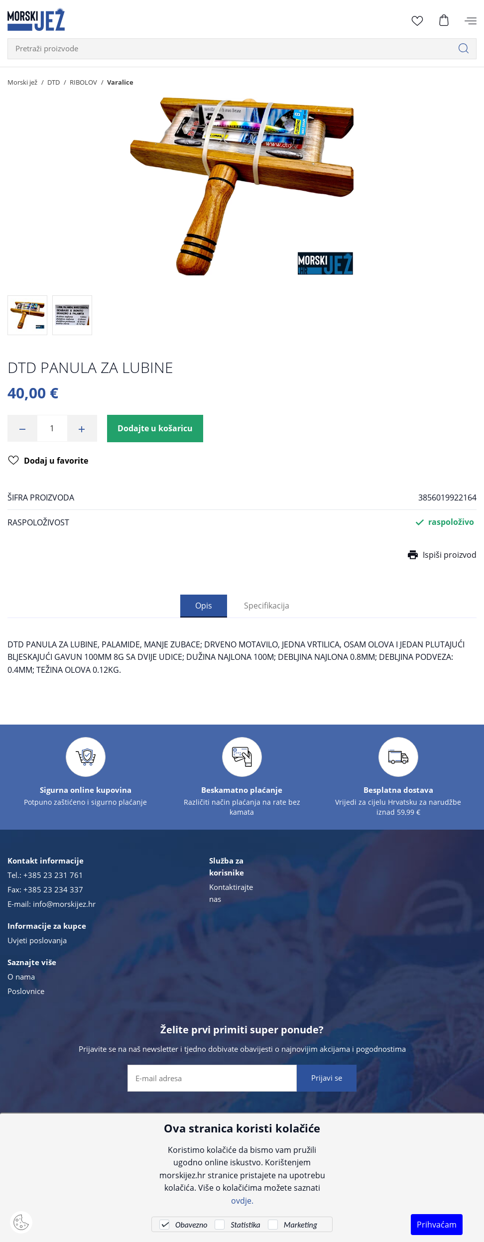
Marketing (300, 1225)
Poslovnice (25, 991)
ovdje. (242, 1200)
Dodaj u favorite (48, 461)
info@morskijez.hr (64, 904)
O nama (21, 977)
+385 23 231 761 (53, 875)
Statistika (245, 1225)
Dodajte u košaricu (155, 428)
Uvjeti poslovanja (37, 940)
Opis (203, 605)
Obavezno (191, 1225)
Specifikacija (266, 605)
